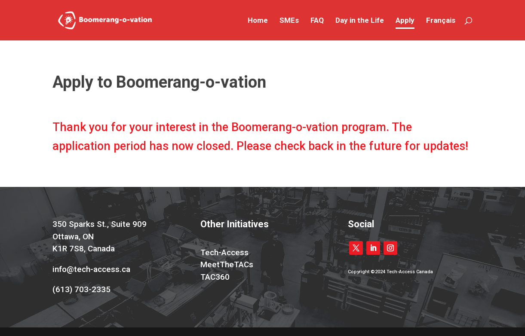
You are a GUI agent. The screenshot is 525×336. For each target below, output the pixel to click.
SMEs (289, 20)
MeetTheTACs (226, 264)
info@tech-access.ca (91, 269)
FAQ (317, 20)
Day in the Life (359, 20)
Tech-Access (224, 252)
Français (440, 20)
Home (258, 20)
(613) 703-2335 (81, 289)
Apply (405, 20)
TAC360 (215, 277)
